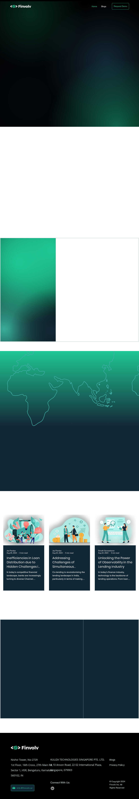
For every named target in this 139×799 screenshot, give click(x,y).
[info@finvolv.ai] (22, 788)
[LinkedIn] (52, 788)
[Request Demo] (120, 6)
